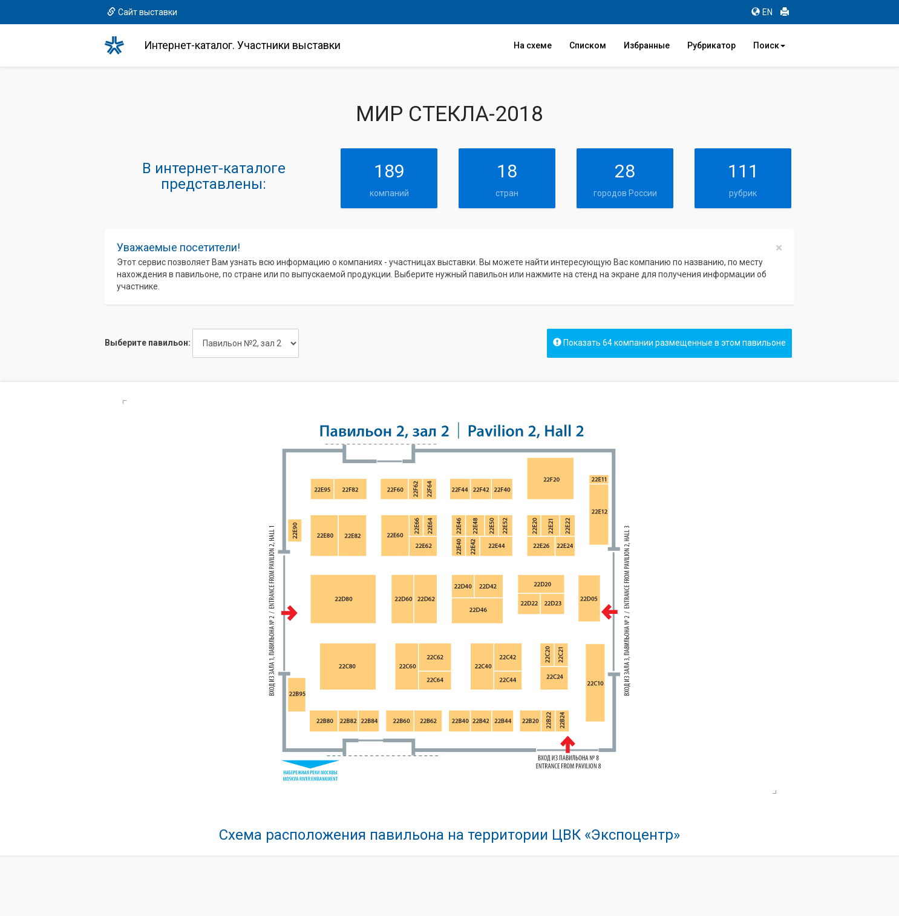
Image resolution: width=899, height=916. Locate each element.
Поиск (769, 45)
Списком (587, 45)
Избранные (647, 45)
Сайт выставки (142, 12)
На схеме (533, 45)
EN (762, 12)
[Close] (779, 248)
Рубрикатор (711, 45)
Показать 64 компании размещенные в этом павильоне (669, 343)
